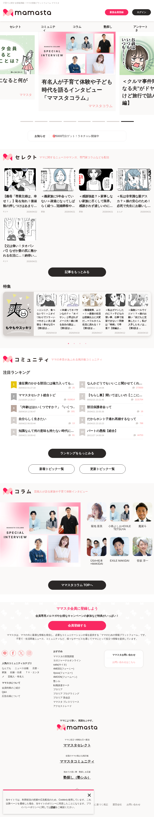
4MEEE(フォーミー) (63, 668)
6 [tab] (94, 123)
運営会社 (117, 804)
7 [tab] (108, 123)
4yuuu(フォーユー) (63, 673)
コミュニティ (48, 28)
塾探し (108, 26)
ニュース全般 (22, 668)
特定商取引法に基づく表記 (94, 804)
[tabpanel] (77, 71)
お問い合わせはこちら (123, 662)
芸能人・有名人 (16, 676)
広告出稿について (11, 696)
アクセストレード (62, 706)
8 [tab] (123, 123)
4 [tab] (65, 123)
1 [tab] (22, 123)
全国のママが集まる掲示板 (77, 759)
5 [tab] (80, 123)
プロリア (58, 689)
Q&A (4, 692)
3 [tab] (51, 123)
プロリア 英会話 (61, 697)
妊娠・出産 (16, 672)
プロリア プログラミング (66, 693)
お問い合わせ (133, 804)
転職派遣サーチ (61, 685)
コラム (77, 26)
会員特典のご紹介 (11, 688)
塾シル (56, 681)
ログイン (141, 12)
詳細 (53, 807)
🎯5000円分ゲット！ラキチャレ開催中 (75, 136)
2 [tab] (37, 123)
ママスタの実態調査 (63, 656)
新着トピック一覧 (51, 469)
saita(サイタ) (60, 664)
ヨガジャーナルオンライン (67, 660)
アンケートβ (140, 28)
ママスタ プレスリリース (66, 702)
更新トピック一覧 (102, 469)
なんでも (6, 668)
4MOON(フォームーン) (65, 677)
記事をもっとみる (77, 272)
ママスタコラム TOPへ (77, 585)
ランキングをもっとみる (77, 453)
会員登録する (77, 625)
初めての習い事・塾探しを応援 (77, 775)
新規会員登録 (117, 12)
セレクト (15, 26)
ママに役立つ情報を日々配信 (77, 743)
